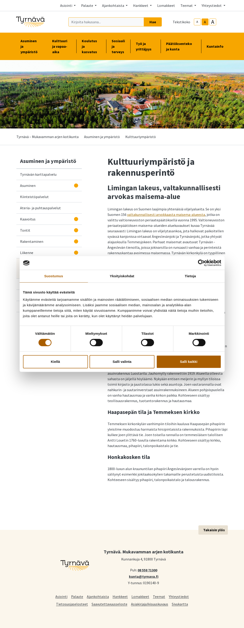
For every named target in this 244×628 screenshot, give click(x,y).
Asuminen (28, 185)
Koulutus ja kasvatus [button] (91, 46)
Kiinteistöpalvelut (34, 196)
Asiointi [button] (66, 5)
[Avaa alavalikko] (76, 185)
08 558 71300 (147, 570)
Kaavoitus (28, 219)
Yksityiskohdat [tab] (122, 276)
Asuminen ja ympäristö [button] (31, 46)
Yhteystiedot (179, 596)
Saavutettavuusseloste (109, 604)
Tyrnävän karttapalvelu (39, 174)
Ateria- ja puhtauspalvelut (40, 208)
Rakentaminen (31, 241)
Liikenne (26, 252)
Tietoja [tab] (190, 276)
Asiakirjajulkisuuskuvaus (149, 604)
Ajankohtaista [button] (113, 5)
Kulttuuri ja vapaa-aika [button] (61, 46)
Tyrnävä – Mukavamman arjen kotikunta (47, 136)
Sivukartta (180, 604)
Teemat (159, 596)
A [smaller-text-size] (197, 22)
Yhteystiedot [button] (212, 5)
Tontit (25, 230)
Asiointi (61, 596)
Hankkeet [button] (141, 5)
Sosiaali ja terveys (118, 46)
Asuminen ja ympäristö (102, 136)
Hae (152, 22)
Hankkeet (120, 596)
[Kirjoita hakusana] (106, 21)
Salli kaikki (189, 362)
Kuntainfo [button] (217, 46)
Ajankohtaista (98, 596)
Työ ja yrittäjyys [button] (145, 46)
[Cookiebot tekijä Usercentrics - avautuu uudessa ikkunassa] (201, 262)
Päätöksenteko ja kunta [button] (181, 46)
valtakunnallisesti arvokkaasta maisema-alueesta (166, 214)
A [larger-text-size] (212, 21)
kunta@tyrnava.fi (143, 576)
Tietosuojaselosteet (72, 604)
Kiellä (55, 362)
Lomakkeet (166, 5)
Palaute (77, 596)
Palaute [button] (87, 5)
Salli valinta (122, 362)
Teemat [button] (186, 5)
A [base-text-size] (205, 22)
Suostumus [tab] (53, 276)
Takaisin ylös (214, 530)
